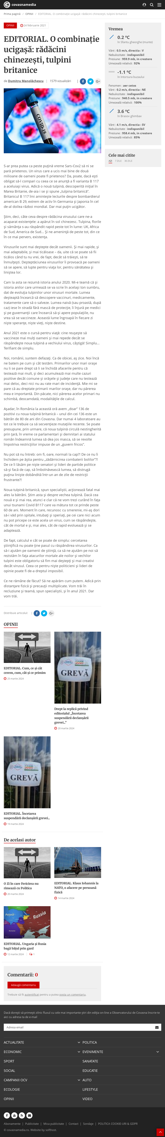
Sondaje (88, 1124)
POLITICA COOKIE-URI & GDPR (118, 1124)
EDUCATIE (90, 1070)
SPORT (9, 1061)
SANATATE (90, 1061)
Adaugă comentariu (23, 985)
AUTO (87, 1080)
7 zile (118, 160)
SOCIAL (9, 1070)
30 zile (128, 160)
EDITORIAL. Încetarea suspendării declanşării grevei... (27, 816)
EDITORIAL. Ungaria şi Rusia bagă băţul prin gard (25, 946)
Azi (110, 160)
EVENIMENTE (92, 1051)
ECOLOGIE (12, 1089)
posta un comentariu (72, 994)
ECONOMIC (13, 1051)
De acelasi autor (20, 840)
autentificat (32, 994)
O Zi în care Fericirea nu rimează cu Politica (21, 886)
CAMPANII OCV (15, 1080)
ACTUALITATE (14, 1042)
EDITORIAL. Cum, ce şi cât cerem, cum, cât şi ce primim (25, 670)
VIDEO (87, 1099)
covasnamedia (20, 5)
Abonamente (12, 1124)
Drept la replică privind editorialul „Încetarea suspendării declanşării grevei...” (71, 715)
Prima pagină (12, 14)
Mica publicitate (53, 1124)
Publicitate (32, 1124)
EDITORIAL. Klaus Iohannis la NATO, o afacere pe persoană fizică (76, 887)
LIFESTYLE (90, 1089)
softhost (50, 1130)
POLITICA (89, 1042)
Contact (73, 1124)
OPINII (29, 14)
